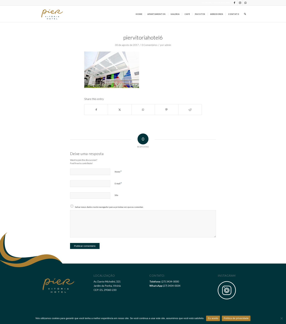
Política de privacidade (236, 318)
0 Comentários (149, 45)
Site (116, 195)
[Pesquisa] (245, 14)
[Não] (281, 318)
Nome (118, 171)
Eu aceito (213, 318)
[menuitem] (139, 14)
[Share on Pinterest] (166, 109)
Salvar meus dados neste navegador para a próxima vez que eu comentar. (109, 207)
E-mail (118, 183)
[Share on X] (119, 109)
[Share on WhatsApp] (143, 109)
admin (168, 45)
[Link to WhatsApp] (245, 2)
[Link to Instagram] (240, 2)
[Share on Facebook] (96, 109)
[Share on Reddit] (190, 109)
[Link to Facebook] (234, 2)
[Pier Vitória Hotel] (52, 14)
